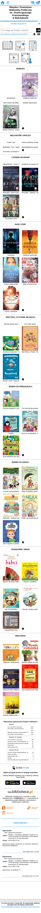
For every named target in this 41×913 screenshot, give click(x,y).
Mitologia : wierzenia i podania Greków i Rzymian (20, 732)
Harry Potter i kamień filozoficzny (16, 728)
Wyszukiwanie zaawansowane (11, 34)
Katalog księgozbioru (19, 24)
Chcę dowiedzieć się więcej (10, 907)
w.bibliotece (19, 798)
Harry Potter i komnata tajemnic (15, 734)
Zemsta (9, 758)
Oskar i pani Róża (12, 754)
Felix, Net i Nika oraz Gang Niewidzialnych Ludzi (19, 759)
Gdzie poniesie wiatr (13, 747)
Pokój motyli (11, 745)
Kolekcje (25, 34)
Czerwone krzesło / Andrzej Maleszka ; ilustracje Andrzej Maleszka (24, 741)
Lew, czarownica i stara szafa (15, 727)
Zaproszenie (6, 830)
